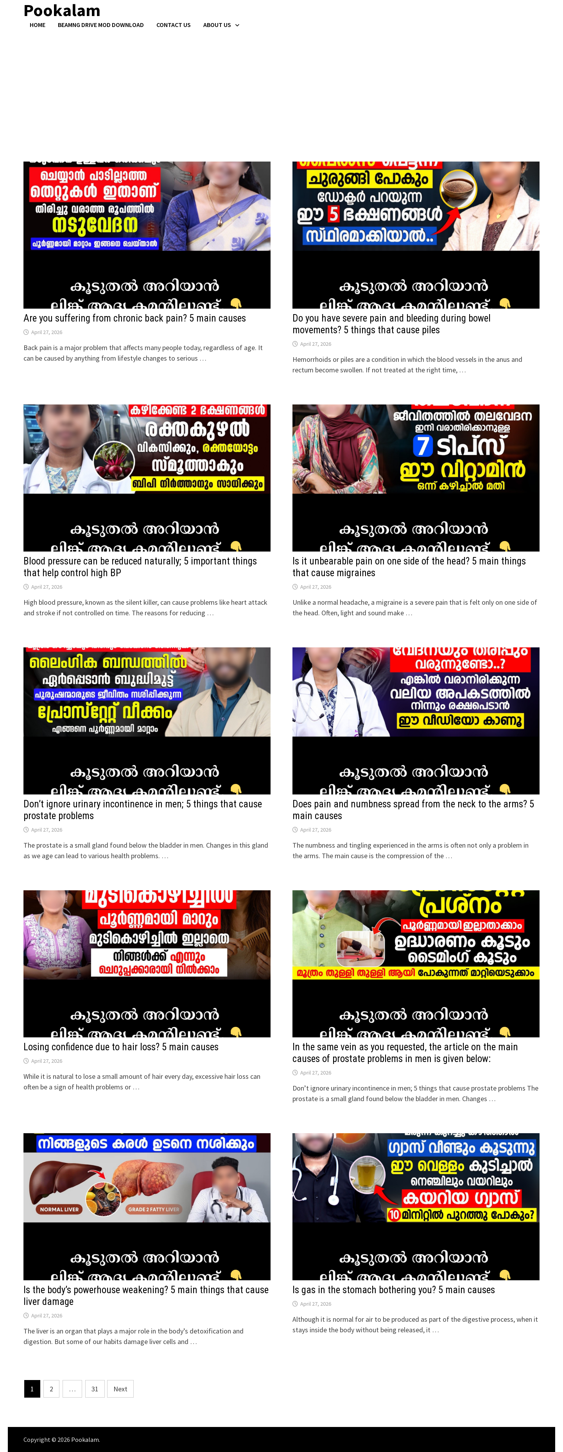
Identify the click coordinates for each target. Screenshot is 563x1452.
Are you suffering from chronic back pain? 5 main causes (134, 318)
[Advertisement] (281, 87)
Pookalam (85, 1439)
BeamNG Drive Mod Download (101, 25)
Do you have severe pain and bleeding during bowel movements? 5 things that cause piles (391, 324)
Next (120, 1388)
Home (37, 25)
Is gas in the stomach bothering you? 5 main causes (393, 1290)
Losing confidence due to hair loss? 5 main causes (121, 1047)
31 (95, 1388)
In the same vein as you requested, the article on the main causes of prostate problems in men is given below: (405, 1052)
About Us (217, 25)
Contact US (173, 25)
